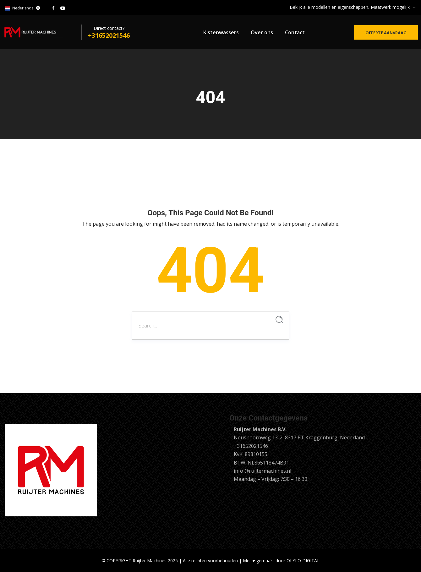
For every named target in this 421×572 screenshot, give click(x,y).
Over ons (262, 32)
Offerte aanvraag (386, 33)
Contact (295, 32)
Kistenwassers (221, 32)
